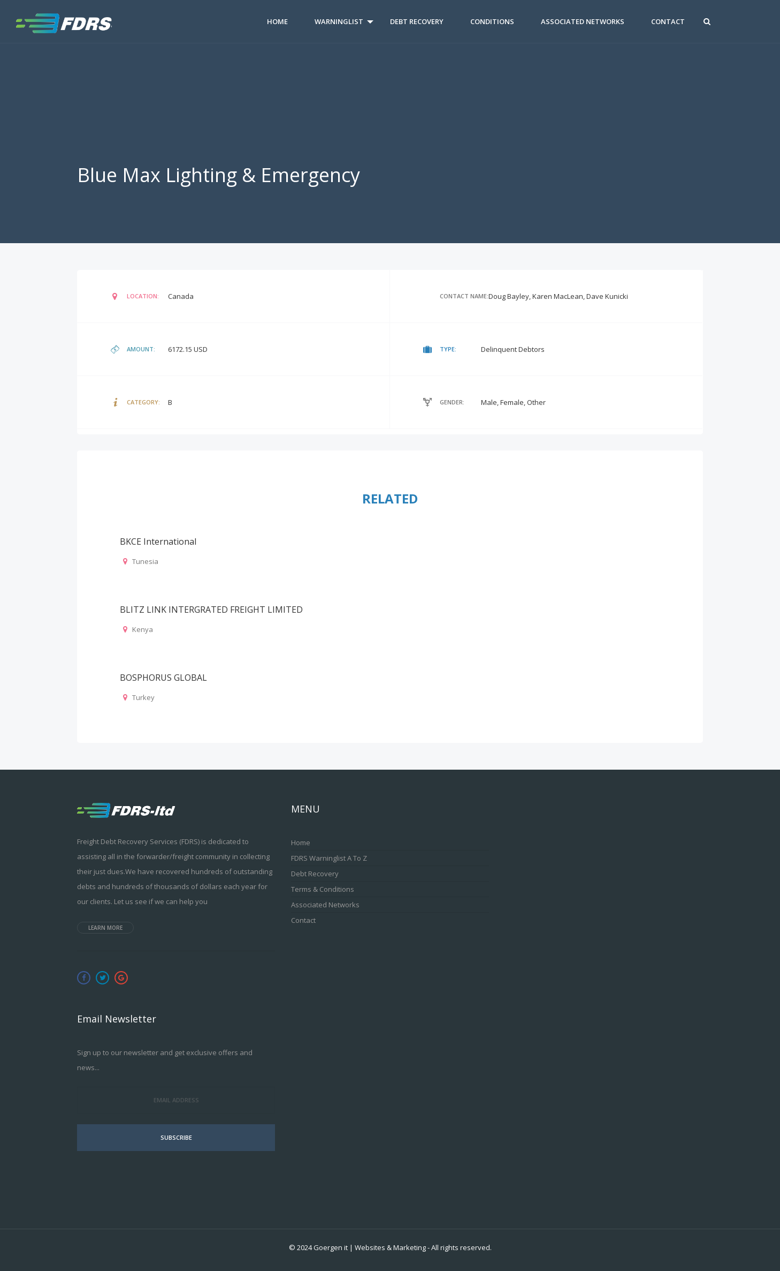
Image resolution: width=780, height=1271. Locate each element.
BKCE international (158, 541)
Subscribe (176, 1137)
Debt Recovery (416, 21)
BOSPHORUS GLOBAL (163, 677)
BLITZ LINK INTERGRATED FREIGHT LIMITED (211, 609)
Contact (668, 21)
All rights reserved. (461, 1247)
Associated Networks (582, 21)
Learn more (105, 927)
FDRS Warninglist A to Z (329, 858)
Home (277, 21)
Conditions (492, 21)
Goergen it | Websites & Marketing (369, 1247)
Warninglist (339, 21)
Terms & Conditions (322, 889)
